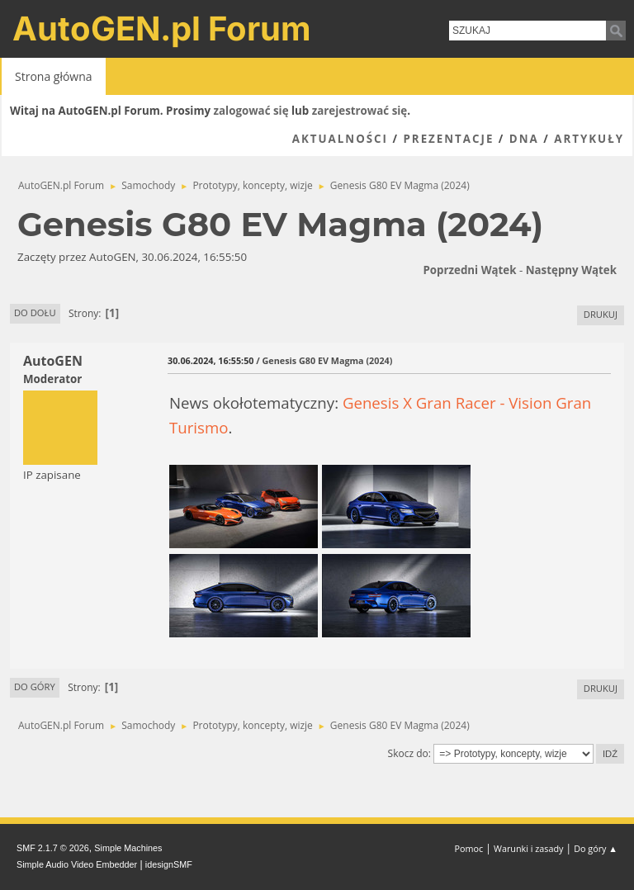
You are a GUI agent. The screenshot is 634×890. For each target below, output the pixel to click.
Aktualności (340, 138)
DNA (524, 138)
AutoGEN (53, 361)
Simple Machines (128, 848)
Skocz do (408, 753)
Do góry (34, 686)
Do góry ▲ (595, 848)
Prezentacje (448, 138)
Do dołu (35, 312)
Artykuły (589, 138)
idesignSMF (168, 864)
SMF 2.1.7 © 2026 (53, 848)
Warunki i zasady (528, 848)
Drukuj (600, 314)
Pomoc (469, 848)
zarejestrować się (359, 110)
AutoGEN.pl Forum (161, 28)
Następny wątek (571, 270)
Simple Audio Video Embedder (77, 864)
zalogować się (251, 110)
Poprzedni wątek (469, 270)
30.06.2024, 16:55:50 (210, 360)
